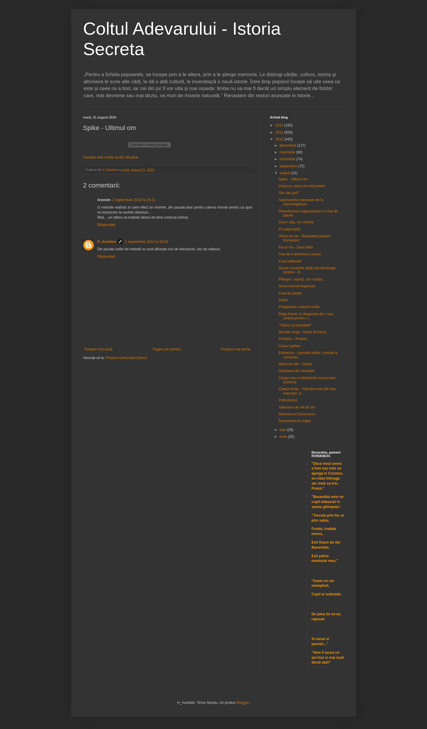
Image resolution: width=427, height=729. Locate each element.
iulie (283, 430)
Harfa (283, 300)
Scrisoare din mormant (297, 371)
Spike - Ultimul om (293, 179)
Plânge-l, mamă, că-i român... (302, 279)
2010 (279, 139)
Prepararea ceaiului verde (299, 307)
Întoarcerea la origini (295, 421)
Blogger (243, 703)
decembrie (288, 145)
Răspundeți (106, 225)
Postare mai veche (236, 349)
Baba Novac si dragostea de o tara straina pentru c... (306, 316)
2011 (279, 132)
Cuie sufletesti (290, 261)
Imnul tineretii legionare (297, 286)
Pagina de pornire (167, 349)
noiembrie (288, 152)
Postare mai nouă (98, 349)
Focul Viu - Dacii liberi (296, 247)
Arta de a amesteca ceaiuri (300, 254)
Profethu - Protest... (294, 339)
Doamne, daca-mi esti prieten (302, 186)
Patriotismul (288, 400)
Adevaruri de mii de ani (297, 407)
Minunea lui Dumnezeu (297, 414)
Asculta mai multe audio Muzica (110, 157)
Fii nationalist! (289, 229)
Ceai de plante (290, 293)
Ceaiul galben (289, 346)
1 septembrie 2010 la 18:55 (146, 242)
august (285, 173)
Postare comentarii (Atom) (126, 358)
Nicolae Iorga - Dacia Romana (302, 332)
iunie (284, 437)
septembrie (289, 166)
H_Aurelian (106, 242)
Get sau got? (289, 193)
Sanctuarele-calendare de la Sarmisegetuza (301, 202)
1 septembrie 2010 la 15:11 (133, 200)
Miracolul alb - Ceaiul (295, 364)
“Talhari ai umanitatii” (295, 325)
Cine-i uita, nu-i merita (296, 222)
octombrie (288, 159)
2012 (279, 125)
